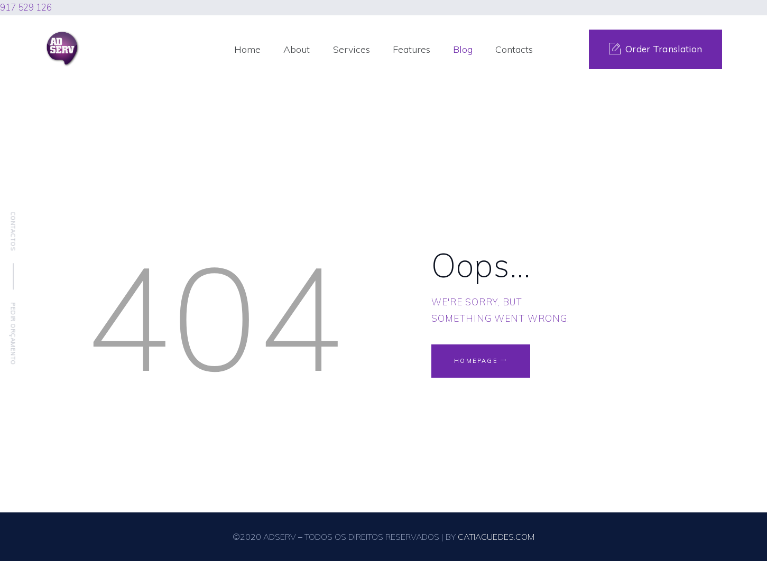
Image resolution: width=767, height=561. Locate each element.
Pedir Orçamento (13, 333)
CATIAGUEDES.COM (496, 536)
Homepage (476, 360)
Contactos (13, 231)
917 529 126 (26, 7)
